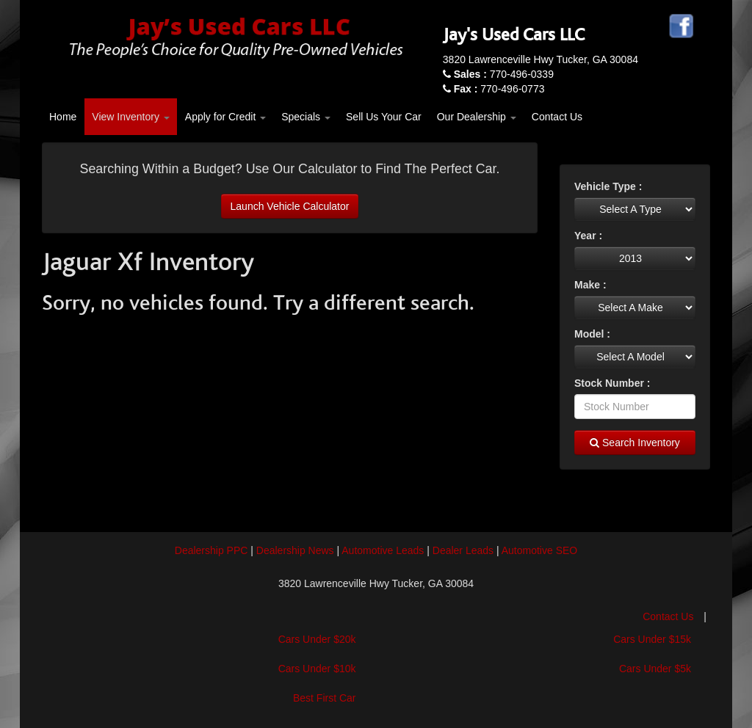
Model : (592, 334)
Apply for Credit (225, 117)
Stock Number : (612, 383)
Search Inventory (635, 442)
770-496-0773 (499, 89)
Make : (590, 285)
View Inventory (130, 117)
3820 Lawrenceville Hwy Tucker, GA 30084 (540, 59)
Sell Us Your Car (384, 117)
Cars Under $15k (652, 639)
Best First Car (324, 698)
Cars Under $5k (655, 668)
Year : (588, 235)
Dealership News (295, 550)
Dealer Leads (463, 550)
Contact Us (557, 117)
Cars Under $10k (317, 668)
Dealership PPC (211, 550)
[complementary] (708, 684)
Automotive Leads (382, 550)
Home (62, 117)
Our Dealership (476, 117)
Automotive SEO (540, 550)
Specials (305, 117)
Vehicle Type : (608, 186)
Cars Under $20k (317, 639)
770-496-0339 (504, 74)
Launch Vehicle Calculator (290, 206)
